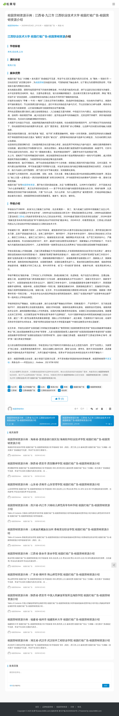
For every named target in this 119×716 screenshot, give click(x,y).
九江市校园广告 (29, 387)
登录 (11, 691)
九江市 (14, 387)
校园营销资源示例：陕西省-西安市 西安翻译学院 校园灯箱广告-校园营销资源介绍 (54, 464)
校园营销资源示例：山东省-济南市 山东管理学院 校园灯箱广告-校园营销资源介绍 (54, 485)
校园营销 (40, 82)
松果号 (18, 372)
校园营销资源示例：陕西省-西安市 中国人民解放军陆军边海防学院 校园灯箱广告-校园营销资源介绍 (59, 601)
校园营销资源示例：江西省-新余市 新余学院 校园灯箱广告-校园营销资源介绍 (51, 556)
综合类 (15, 52)
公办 (21, 52)
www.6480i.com (44, 711)
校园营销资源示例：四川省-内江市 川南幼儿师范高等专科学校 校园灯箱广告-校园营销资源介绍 (59, 509)
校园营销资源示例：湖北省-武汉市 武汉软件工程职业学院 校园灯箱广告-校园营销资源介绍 (59, 646)
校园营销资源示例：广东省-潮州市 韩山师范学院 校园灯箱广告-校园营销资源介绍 (54, 578)
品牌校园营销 (47, 707)
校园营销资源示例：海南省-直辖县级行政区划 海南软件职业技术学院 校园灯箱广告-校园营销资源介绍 (59, 441)
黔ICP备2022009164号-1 (69, 711)
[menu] (113, 4)
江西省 (21, 216)
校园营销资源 (56, 36)
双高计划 (12, 65)
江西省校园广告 (29, 390)
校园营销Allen (13, 26)
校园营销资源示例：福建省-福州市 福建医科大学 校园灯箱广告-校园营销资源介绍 (54, 624)
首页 (37, 707)
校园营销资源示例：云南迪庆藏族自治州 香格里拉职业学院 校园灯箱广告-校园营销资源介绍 (58, 534)
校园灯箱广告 (49, 26)
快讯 (79, 707)
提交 (105, 691)
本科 (10, 52)
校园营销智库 (103, 372)
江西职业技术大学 (19, 36)
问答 (72, 707)
